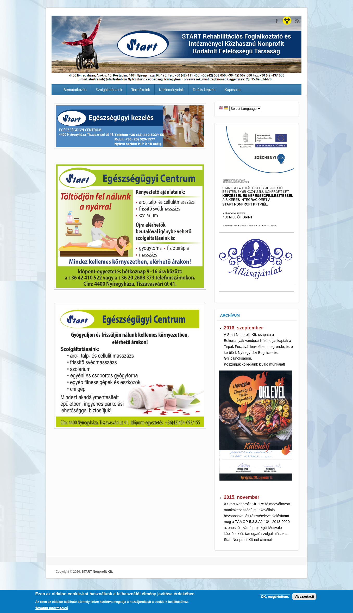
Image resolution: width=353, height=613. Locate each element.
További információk (51, 608)
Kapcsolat (233, 90)
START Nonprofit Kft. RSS (297, 21)
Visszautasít (304, 596)
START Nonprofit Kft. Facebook (277, 21)
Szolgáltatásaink (109, 90)
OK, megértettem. (275, 596)
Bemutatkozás (75, 90)
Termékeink (140, 90)
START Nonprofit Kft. (287, 21)
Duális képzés (204, 90)
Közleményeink (171, 90)
